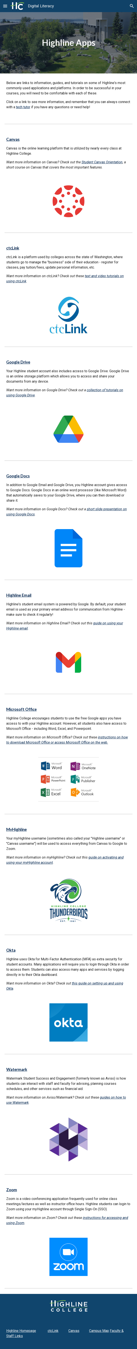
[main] (69, 42)
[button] (5, 6)
